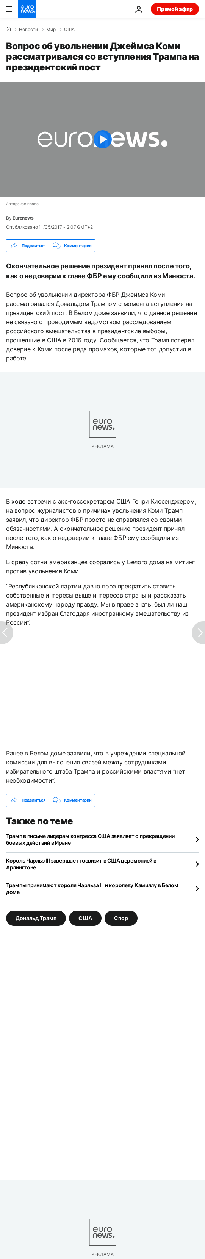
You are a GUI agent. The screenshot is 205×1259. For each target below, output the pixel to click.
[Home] (8, 29)
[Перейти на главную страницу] (27, 9)
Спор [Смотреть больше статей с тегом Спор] (121, 917)
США (69, 29)
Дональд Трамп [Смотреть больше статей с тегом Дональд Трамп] (36, 917)
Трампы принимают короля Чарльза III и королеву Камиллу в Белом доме (92, 888)
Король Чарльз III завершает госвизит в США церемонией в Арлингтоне (81, 864)
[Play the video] (102, 139)
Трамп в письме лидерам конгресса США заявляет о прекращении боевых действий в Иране (90, 839)
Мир (51, 29)
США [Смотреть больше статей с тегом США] (85, 917)
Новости (28, 29)
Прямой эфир (175, 9)
